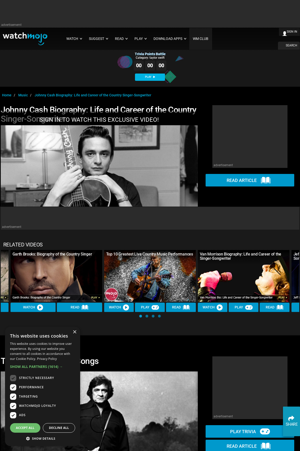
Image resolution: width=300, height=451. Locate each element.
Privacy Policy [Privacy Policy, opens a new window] (47, 359)
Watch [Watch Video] (33, 307)
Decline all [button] (59, 428)
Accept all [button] (25, 428)
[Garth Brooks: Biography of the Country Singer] (56, 276)
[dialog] (42, 386)
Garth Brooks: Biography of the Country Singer (52, 254)
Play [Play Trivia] (150, 307)
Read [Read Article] (80, 307)
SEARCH (291, 45)
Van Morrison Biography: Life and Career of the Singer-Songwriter (240, 256)
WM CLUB (200, 39)
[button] (140, 316)
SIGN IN (292, 31)
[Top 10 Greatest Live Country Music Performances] (150, 276)
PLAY (150, 77)
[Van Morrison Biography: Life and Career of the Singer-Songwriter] (243, 276)
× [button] (74, 332)
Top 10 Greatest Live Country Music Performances (149, 254)
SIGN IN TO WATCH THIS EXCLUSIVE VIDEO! (99, 119)
